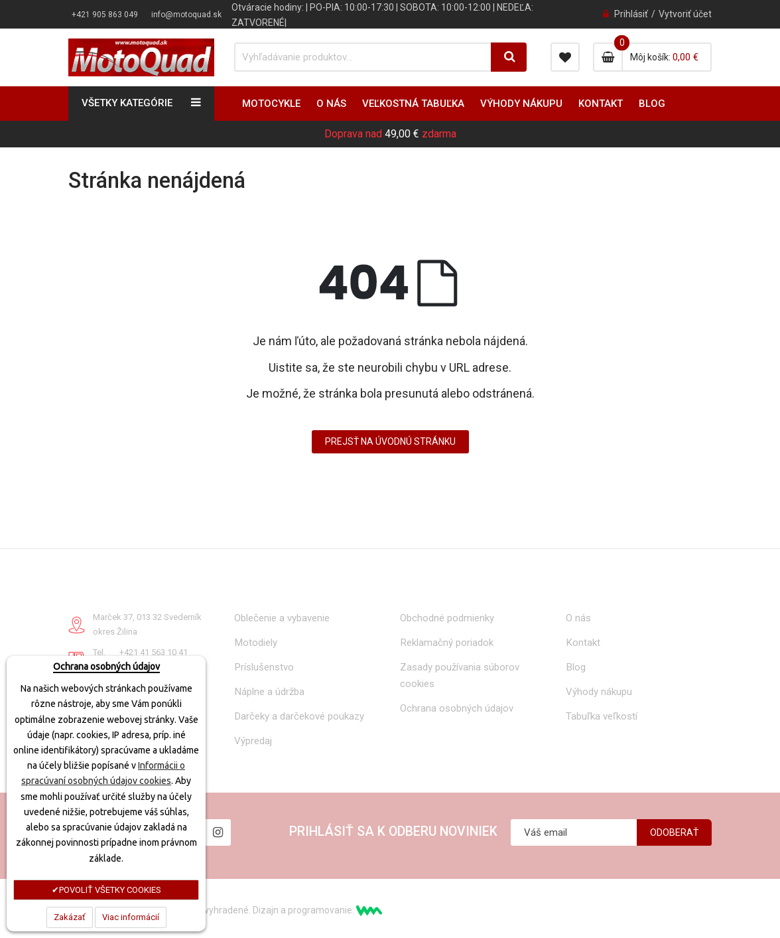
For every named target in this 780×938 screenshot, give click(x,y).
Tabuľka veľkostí (601, 716)
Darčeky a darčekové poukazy (299, 716)
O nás (578, 618)
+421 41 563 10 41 (153, 652)
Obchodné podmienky (447, 618)
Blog (576, 667)
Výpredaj (253, 741)
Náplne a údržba (269, 692)
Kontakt (583, 643)
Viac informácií (130, 917)
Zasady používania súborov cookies (459, 675)
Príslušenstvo (264, 667)
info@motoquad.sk (186, 14)
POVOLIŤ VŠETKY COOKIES (110, 890)
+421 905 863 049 (105, 14)
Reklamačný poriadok (446, 643)
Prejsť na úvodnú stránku (390, 441)
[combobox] (363, 57)
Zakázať (70, 917)
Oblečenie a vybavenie (282, 618)
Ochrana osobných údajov (456, 708)
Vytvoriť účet (685, 14)
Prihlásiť (631, 14)
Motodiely (255, 643)
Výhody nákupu (599, 692)
